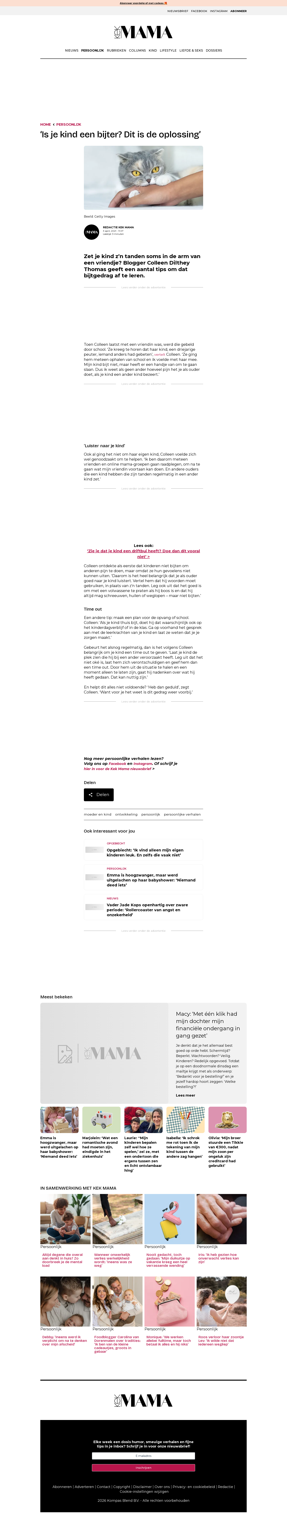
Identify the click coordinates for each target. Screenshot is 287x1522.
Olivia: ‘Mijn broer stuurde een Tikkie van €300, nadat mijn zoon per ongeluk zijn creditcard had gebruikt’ (225, 1162)
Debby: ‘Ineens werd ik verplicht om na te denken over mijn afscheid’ (64, 1350)
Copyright (121, 1496)
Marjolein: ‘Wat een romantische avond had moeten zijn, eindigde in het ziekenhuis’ (100, 1157)
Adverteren (84, 1496)
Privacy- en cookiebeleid (194, 1496)
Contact (103, 1496)
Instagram (219, 11)
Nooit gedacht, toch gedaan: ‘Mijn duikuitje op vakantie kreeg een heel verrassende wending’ (168, 1270)
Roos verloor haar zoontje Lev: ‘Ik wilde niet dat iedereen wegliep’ (221, 1350)
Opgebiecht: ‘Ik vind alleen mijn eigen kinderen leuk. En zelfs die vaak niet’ (145, 862)
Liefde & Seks (191, 51)
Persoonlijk (92, 51)
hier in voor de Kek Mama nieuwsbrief (123, 771)
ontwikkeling (130, 817)
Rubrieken (116, 51)
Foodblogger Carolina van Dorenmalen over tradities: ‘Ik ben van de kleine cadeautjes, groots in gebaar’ (117, 1354)
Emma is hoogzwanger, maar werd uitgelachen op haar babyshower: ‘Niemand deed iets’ (151, 890)
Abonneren (62, 1496)
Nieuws (71, 51)
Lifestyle (168, 51)
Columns (137, 51)
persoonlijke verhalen (104, 824)
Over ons (162, 1496)
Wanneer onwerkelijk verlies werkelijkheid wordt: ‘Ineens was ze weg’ (113, 1270)
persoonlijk (157, 817)
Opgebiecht (116, 853)
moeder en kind (99, 817)
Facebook (199, 11)
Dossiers (214, 51)
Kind (153, 51)
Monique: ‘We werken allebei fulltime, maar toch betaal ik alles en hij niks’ (168, 1350)
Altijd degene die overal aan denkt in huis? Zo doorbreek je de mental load (62, 1270)
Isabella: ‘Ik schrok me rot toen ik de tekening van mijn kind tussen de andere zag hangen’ (184, 1157)
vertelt (160, 355)
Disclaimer (142, 1496)
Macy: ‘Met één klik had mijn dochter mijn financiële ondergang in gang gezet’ (208, 1034)
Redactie (225, 1496)
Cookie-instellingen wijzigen (144, 1501)
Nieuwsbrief (177, 11)
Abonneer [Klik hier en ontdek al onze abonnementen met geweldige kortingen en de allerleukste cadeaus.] (238, 11)
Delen (98, 798)
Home (46, 125)
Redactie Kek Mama (118, 228)
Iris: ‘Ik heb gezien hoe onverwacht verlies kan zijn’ (218, 1268)
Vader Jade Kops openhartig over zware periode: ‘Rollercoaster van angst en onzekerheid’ (147, 919)
